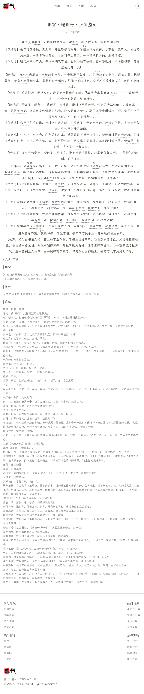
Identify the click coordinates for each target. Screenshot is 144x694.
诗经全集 (132, 627)
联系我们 (132, 647)
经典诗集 (9, 615)
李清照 (8, 647)
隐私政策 (132, 653)
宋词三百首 (133, 615)
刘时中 (75, 32)
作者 (81, 6)
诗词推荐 (9, 609)
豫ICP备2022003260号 (20, 679)
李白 (6, 641)
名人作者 (9, 621)
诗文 (69, 6)
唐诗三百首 (133, 609)
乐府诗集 (132, 621)
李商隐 (8, 653)
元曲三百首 (11, 259)
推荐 (57, 6)
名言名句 (9, 627)
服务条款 (132, 659)
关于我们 (132, 641)
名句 (93, 6)
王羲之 (8, 659)
